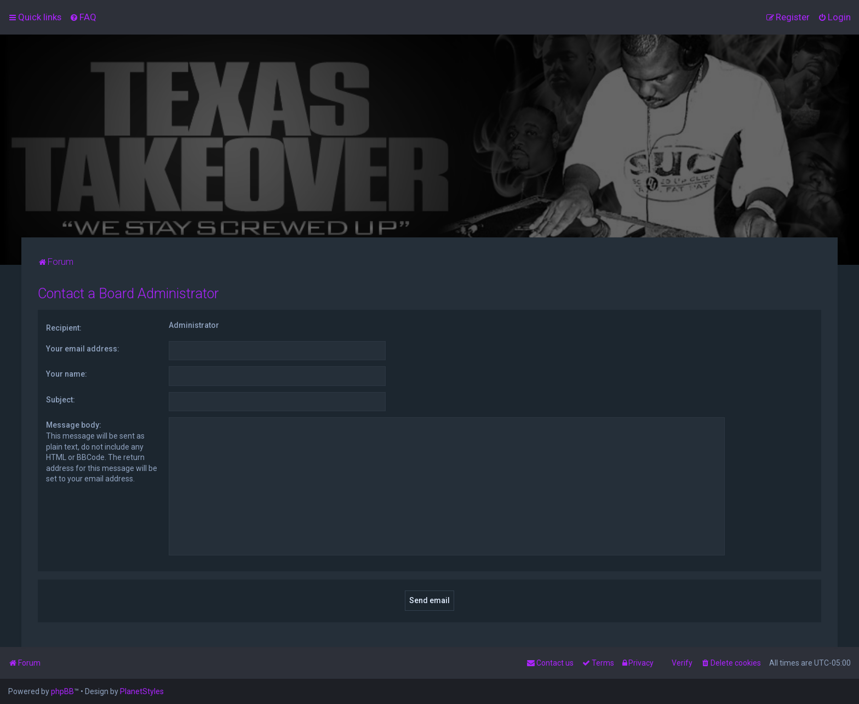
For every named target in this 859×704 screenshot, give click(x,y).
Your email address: (82, 348)
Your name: (66, 374)
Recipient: (64, 327)
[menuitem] (83, 17)
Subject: (60, 399)
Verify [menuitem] (682, 662)
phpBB (62, 691)
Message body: (73, 425)
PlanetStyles (142, 691)
